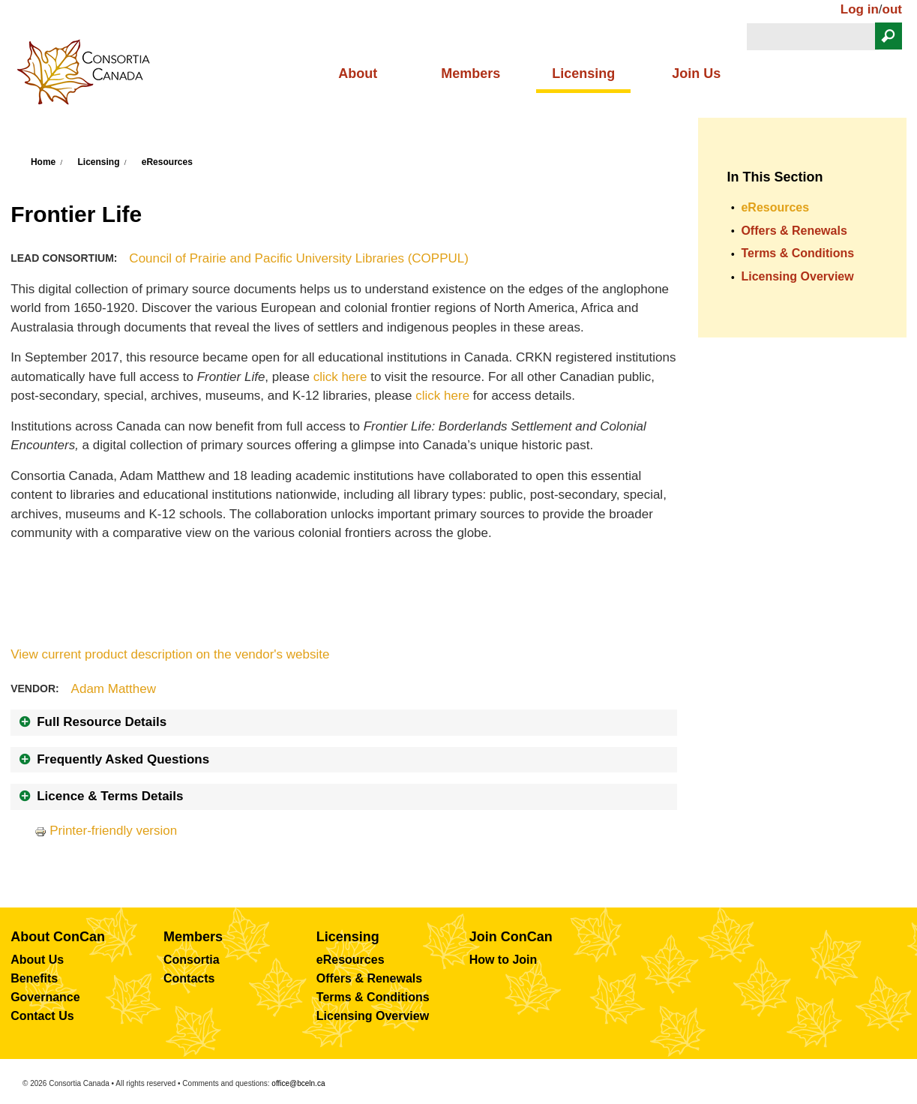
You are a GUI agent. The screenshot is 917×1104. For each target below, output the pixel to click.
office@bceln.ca (298, 1083)
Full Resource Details (101, 722)
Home (43, 162)
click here (340, 377)
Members (470, 73)
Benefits (34, 978)
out (892, 9)
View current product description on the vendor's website (169, 654)
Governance (44, 997)
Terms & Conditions (797, 253)
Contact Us (41, 1016)
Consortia (191, 959)
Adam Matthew (113, 689)
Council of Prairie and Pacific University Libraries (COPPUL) (299, 258)
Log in (860, 9)
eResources (167, 162)
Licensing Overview (797, 276)
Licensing (583, 73)
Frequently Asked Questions (123, 759)
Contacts (188, 978)
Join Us (696, 73)
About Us (37, 959)
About (357, 73)
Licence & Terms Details (110, 796)
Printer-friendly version (105, 831)
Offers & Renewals (794, 230)
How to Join (503, 959)
